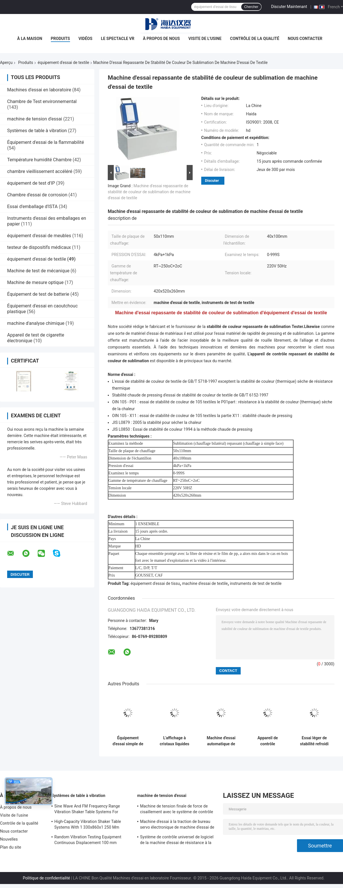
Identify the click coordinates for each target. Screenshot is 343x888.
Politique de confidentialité (46, 878)
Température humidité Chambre (39, 159)
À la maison (29, 38)
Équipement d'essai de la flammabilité (45, 142)
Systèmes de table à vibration (37, 130)
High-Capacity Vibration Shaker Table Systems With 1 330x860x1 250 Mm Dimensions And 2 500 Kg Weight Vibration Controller (87, 825)
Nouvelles (9, 839)
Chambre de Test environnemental (42, 101)
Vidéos (86, 38)
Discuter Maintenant (289, 6)
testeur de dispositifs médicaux (39, 247)
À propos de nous (161, 38)
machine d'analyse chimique (35, 323)
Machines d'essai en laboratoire (39, 89)
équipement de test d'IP (31, 183)
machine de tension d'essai (34, 119)
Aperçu (6, 62)
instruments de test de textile (256, 583)
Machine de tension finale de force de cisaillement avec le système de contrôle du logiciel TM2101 (176, 810)
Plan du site (10, 847)
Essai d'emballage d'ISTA (32, 206)
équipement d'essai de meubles (39, 235)
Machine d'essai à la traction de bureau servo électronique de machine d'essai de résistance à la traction (177, 825)
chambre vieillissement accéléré (39, 171)
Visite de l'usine (205, 38)
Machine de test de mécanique (38, 270)
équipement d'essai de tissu (155, 583)
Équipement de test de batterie (38, 294)
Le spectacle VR (117, 38)
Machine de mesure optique (35, 282)
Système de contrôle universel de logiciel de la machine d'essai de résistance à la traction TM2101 (177, 841)
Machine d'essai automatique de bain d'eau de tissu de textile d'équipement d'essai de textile (221, 741)
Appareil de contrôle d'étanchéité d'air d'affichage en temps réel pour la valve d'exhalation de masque (268, 741)
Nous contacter (305, 38)
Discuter (212, 180)
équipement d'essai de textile (63, 62)
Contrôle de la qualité (254, 38)
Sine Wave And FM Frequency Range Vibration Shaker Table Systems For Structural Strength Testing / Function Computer (88, 810)
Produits (60, 38)
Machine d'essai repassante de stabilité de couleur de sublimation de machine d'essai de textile (149, 192)
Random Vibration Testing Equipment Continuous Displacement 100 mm (87, 840)
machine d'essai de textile (205, 583)
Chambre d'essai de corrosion (37, 195)
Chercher (251, 7)
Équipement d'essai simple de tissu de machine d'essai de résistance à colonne (128, 741)
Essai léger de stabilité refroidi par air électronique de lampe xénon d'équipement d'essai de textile (314, 741)
